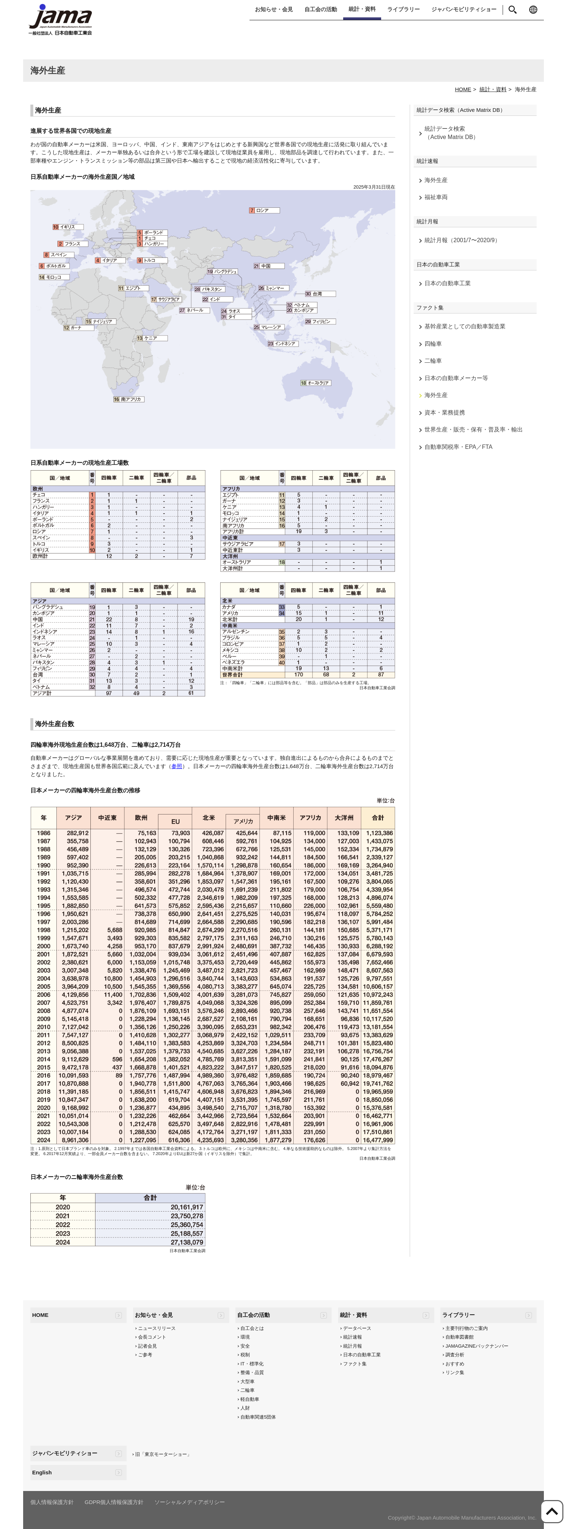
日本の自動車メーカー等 (456, 378)
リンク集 (455, 1372)
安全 (245, 1346)
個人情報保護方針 (52, 1502)
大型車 (247, 1381)
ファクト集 (355, 1363)
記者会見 (147, 1346)
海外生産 (436, 180)
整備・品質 (252, 1372)
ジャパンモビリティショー (463, 9)
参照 (176, 766)
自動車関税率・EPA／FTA (459, 447)
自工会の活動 (320, 9)
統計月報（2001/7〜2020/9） (462, 240)
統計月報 (352, 1346)
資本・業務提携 (445, 412)
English (42, 1472)
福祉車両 (436, 197)
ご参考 (145, 1354)
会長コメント (152, 1337)
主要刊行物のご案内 (467, 1328)
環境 (245, 1337)
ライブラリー (403, 9)
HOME (463, 89)
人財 (245, 1408)
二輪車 (433, 361)
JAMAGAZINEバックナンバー (477, 1346)
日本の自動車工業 (448, 283)
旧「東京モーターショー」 (163, 1454)
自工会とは (252, 1328)
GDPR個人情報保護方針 (114, 1502)
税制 (245, 1354)
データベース (357, 1328)
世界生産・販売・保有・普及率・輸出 (474, 429)
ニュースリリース (157, 1328)
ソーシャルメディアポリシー (189, 1502)
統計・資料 (362, 9)
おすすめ (455, 1363)
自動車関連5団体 (258, 1417)
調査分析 (455, 1354)
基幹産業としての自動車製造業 (465, 326)
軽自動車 (249, 1399)
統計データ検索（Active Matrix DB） (452, 133)
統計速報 (352, 1337)
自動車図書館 (460, 1337)
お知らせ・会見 (274, 9)
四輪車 (433, 344)
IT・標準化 (252, 1363)
